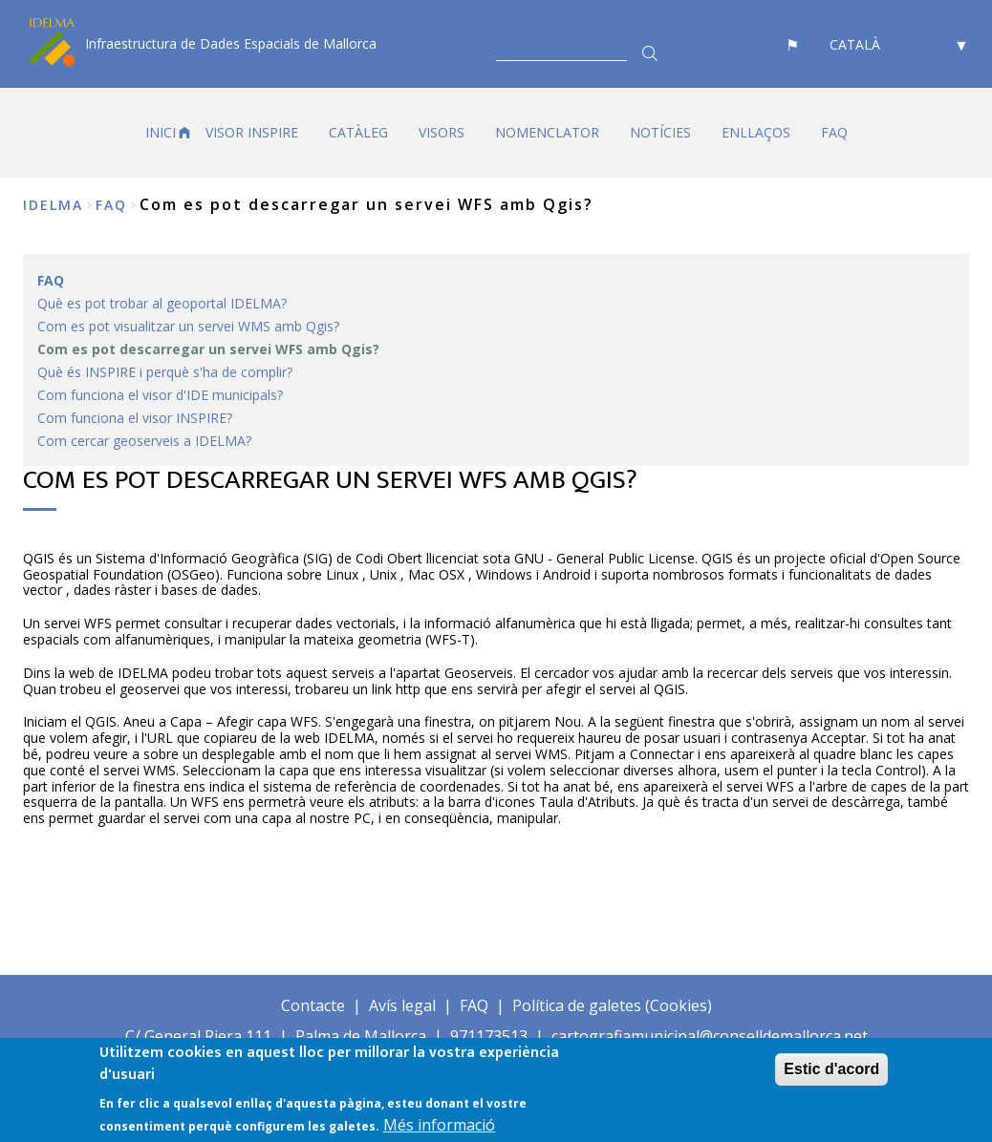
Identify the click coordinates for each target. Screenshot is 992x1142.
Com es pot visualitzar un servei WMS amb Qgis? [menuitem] (188, 326)
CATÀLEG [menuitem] (358, 132)
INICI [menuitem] (160, 132)
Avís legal (402, 1005)
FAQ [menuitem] (834, 132)
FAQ (111, 205)
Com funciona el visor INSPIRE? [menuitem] (134, 418)
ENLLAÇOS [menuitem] (756, 132)
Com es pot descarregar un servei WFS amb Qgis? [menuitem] (208, 349)
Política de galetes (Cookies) (612, 1005)
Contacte (313, 1005)
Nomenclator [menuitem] (547, 132)
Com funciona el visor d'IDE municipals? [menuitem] (160, 395)
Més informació (439, 1126)
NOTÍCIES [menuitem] (660, 132)
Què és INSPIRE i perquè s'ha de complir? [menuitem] (164, 372)
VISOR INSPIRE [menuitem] (251, 132)
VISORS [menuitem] (441, 132)
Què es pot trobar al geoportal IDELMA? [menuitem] (162, 303)
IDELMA (53, 205)
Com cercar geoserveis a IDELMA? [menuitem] (144, 441)
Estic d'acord (831, 1071)
